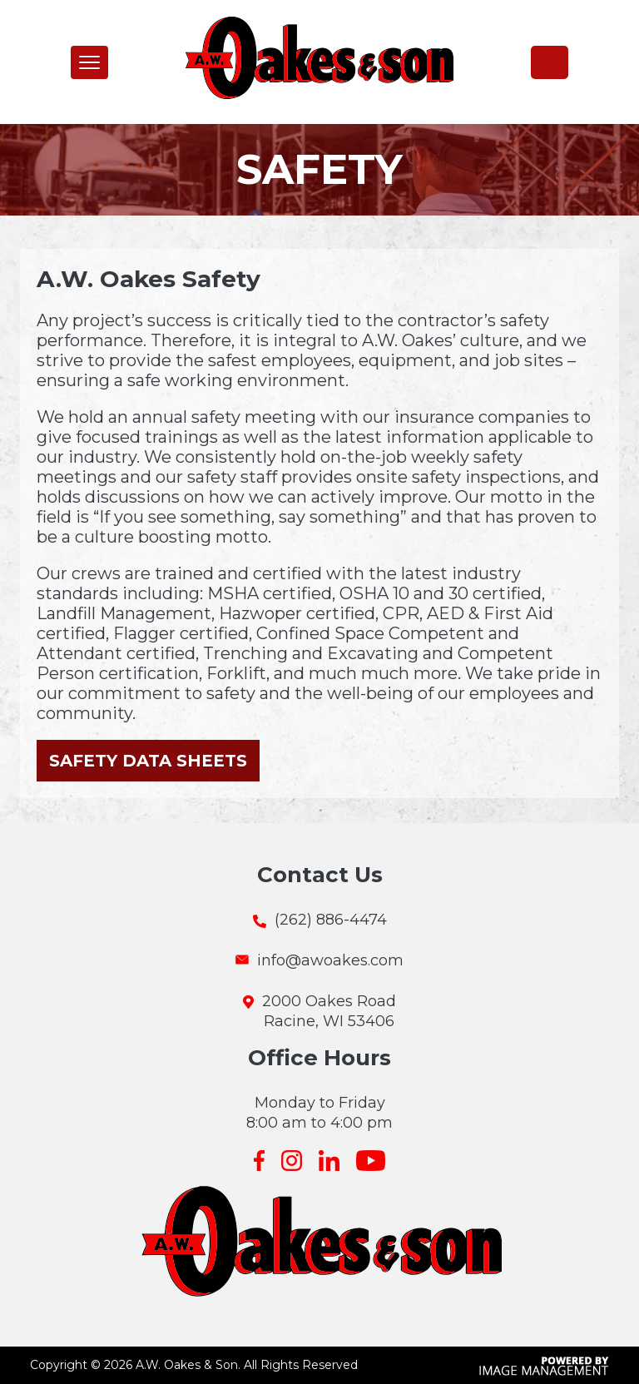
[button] (89, 62)
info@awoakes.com (330, 960)
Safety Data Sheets (148, 761)
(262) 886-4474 (549, 61)
